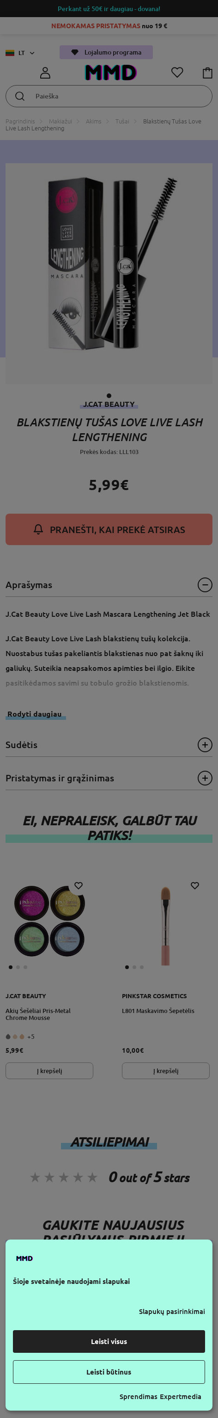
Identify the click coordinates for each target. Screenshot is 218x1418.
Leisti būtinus (108, 1372)
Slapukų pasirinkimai (172, 1311)
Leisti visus (109, 1341)
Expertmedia (180, 1396)
